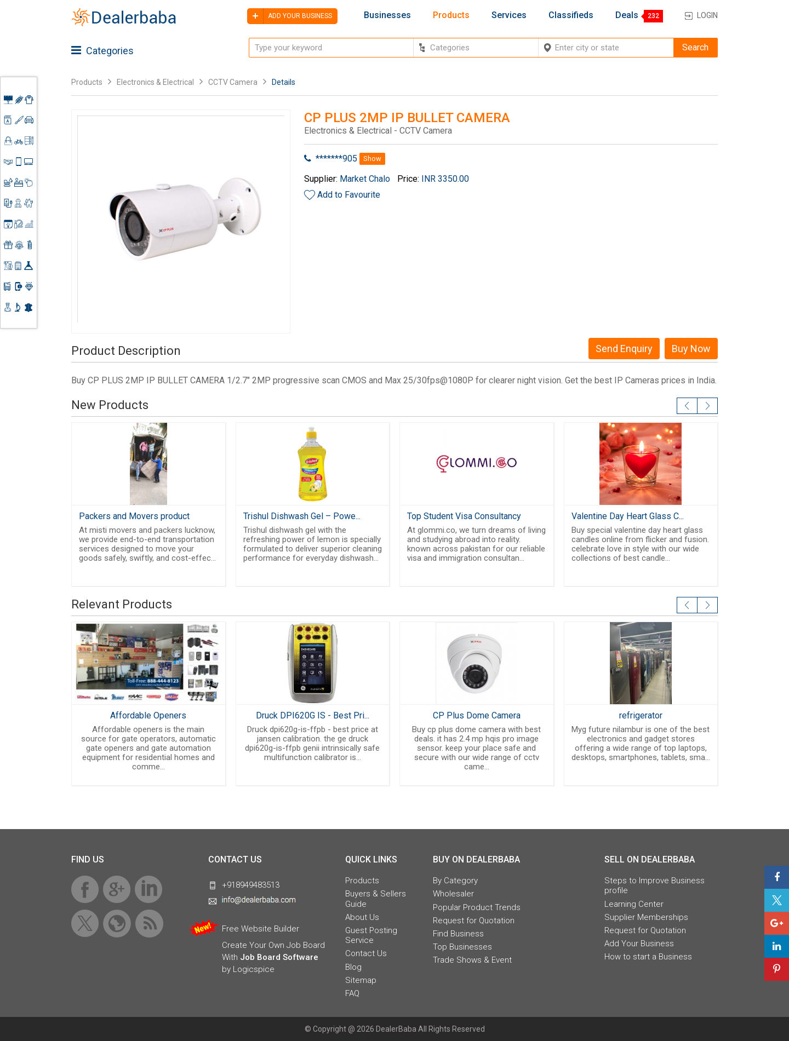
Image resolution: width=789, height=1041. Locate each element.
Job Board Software (279, 957)
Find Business (458, 934)
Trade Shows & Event (472, 960)
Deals (626, 15)
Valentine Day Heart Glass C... (627, 516)
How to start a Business (648, 957)
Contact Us (366, 953)
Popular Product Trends (477, 907)
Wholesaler (453, 894)
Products (451, 15)
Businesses (387, 15)
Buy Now (691, 348)
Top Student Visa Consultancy (464, 516)
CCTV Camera (233, 82)
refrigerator (640, 715)
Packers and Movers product (134, 516)
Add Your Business (639, 943)
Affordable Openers (148, 715)
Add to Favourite (348, 194)
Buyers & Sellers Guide (375, 898)
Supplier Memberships (646, 917)
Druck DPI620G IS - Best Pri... (312, 715)
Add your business (289, 16)
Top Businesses (462, 947)
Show (372, 158)
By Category (455, 880)
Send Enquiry (624, 348)
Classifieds (570, 15)
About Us (362, 917)
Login (707, 15)
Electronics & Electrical (155, 82)
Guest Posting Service (371, 935)
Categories (102, 50)
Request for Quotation (473, 920)
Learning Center (634, 904)
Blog (353, 967)
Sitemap (360, 980)
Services (509, 15)
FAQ (352, 993)
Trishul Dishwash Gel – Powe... (302, 516)
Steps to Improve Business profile (654, 885)
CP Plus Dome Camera (477, 715)
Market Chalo (365, 179)
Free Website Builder (260, 929)
